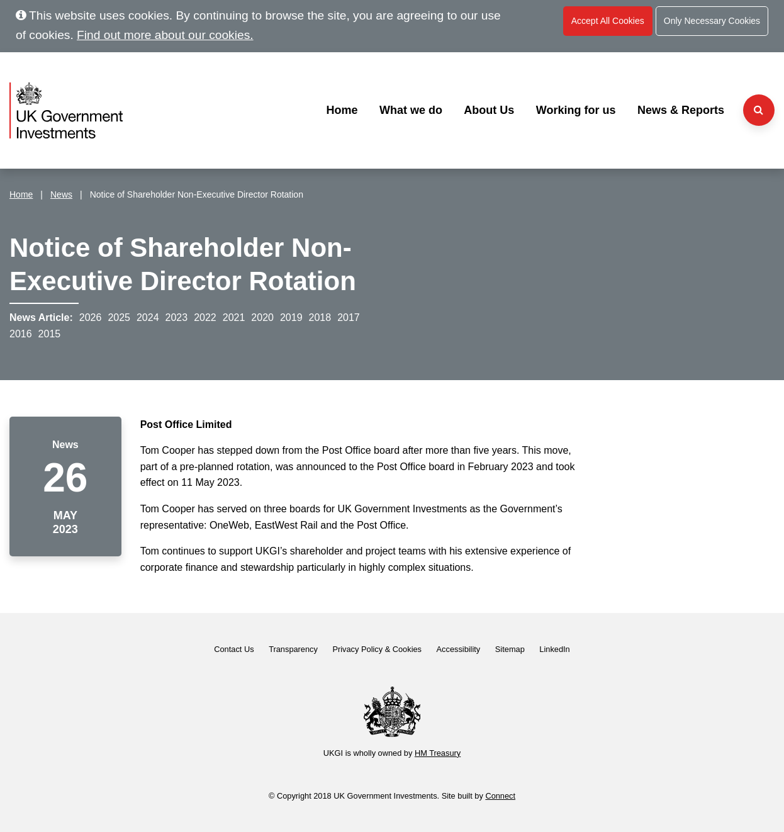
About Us (489, 110)
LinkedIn (554, 649)
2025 (119, 317)
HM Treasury (438, 753)
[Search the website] (759, 110)
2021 (234, 317)
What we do (410, 110)
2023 (176, 317)
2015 (49, 334)
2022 (205, 317)
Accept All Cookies (607, 21)
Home (341, 110)
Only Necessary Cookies (712, 21)
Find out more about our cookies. (165, 35)
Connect (500, 796)
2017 (348, 317)
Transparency (293, 649)
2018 (320, 317)
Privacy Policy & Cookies (377, 649)
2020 (262, 317)
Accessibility (459, 649)
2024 (148, 317)
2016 (20, 334)
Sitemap (510, 649)
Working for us (576, 110)
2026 (90, 317)
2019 (291, 317)
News (61, 194)
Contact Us (234, 649)
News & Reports (680, 110)
